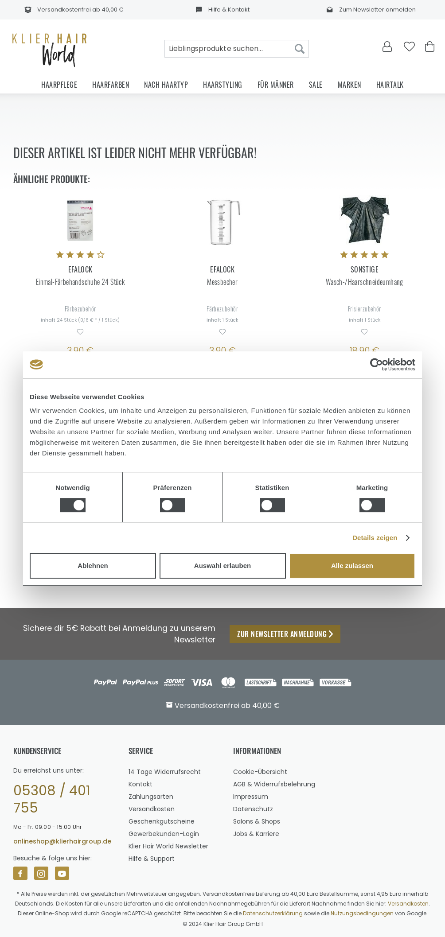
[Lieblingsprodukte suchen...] (236, 49)
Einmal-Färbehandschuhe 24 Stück (80, 281)
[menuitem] (236, 49)
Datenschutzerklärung (273, 913)
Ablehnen (93, 565)
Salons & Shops (256, 821)
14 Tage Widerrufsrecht (165, 771)
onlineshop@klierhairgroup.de (62, 841)
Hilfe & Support (152, 858)
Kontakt (140, 784)
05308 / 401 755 (51, 799)
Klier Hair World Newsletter (168, 846)
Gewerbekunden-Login (164, 833)
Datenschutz (253, 809)
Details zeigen (374, 537)
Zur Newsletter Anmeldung (285, 634)
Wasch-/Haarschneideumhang (364, 281)
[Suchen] (299, 49)
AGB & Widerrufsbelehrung (274, 784)
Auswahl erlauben (222, 565)
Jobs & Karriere (256, 833)
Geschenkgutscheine (162, 821)
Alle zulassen (352, 565)
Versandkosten (152, 809)
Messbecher (222, 281)
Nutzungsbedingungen (362, 913)
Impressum (250, 796)
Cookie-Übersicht (260, 771)
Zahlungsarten (151, 796)
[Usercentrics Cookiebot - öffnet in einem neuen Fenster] (376, 364)
